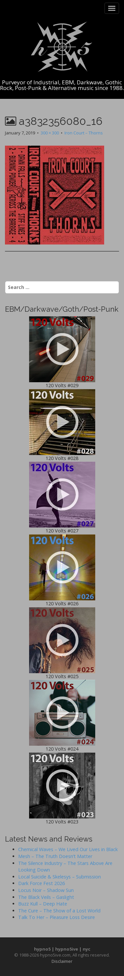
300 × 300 (50, 133)
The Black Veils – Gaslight (46, 897)
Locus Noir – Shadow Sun (46, 890)
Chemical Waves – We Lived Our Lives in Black (68, 849)
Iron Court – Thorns (83, 133)
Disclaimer (62, 961)
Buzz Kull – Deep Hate (42, 904)
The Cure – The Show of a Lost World (59, 910)
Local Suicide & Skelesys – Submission (59, 877)
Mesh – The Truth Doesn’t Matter (55, 856)
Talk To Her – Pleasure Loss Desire (56, 917)
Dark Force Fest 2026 (41, 883)
